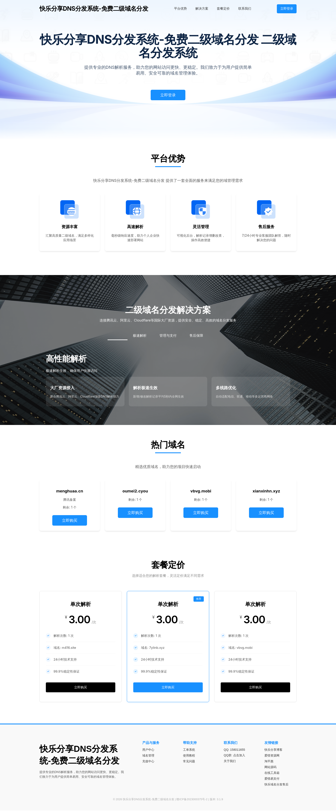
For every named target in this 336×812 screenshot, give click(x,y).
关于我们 (230, 762)
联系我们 (244, 8)
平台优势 (180, 8)
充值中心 (148, 762)
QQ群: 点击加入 (234, 756)
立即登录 (286, 8)
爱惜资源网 (271, 757)
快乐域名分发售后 (276, 786)
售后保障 (196, 335)
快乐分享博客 (273, 751)
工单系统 (189, 751)
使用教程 (189, 757)
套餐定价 (223, 8)
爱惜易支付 (271, 780)
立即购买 (70, 520)
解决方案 (201, 8)
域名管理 (148, 757)
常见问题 (189, 762)
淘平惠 (268, 762)
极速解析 (140, 335)
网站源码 (270, 768)
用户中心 (148, 751)
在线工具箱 (271, 774)
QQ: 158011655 (234, 751)
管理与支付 (168, 335)
